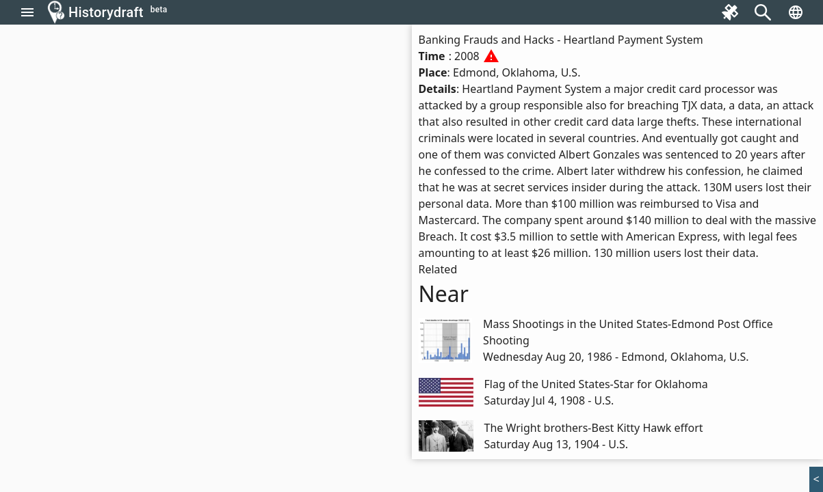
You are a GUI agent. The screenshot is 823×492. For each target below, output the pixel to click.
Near (444, 293)
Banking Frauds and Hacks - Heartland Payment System (561, 39)
